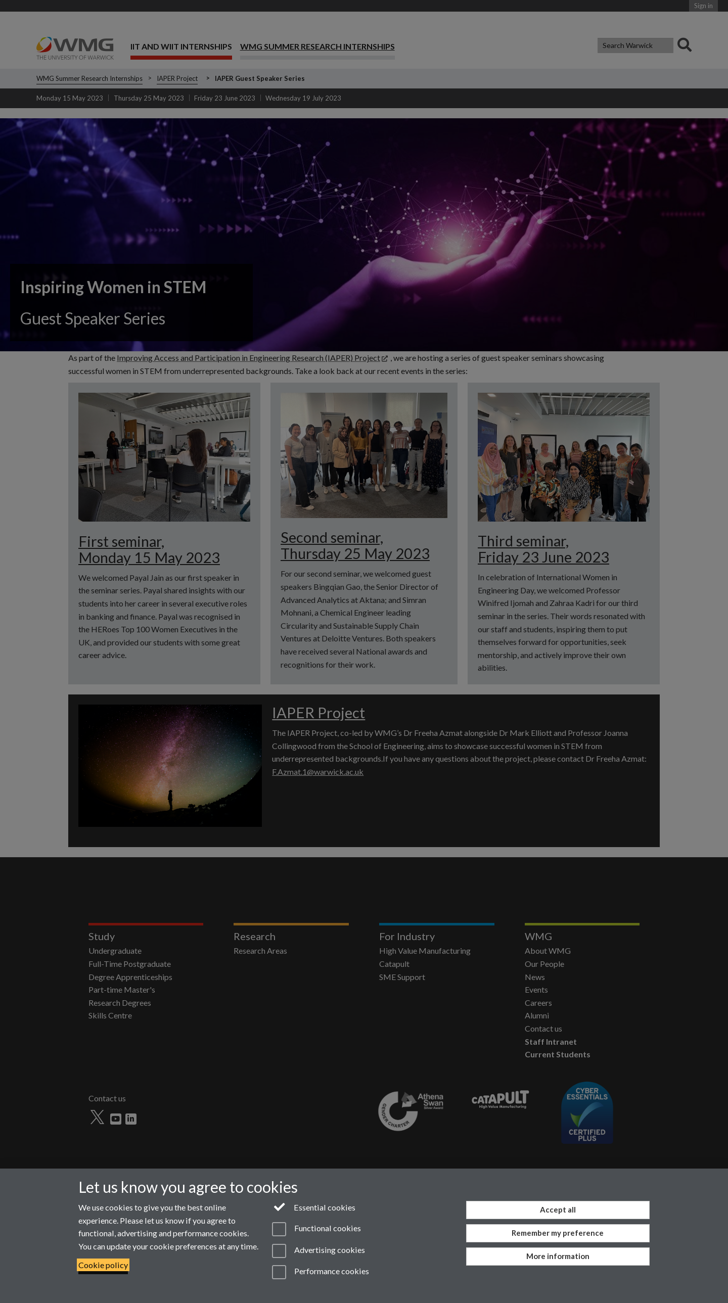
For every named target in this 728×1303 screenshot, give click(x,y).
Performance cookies (320, 1272)
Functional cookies (316, 1229)
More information (557, 1256)
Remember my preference (558, 1232)
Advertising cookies (318, 1251)
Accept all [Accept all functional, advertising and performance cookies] (558, 1209)
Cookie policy (103, 1265)
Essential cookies (313, 1206)
